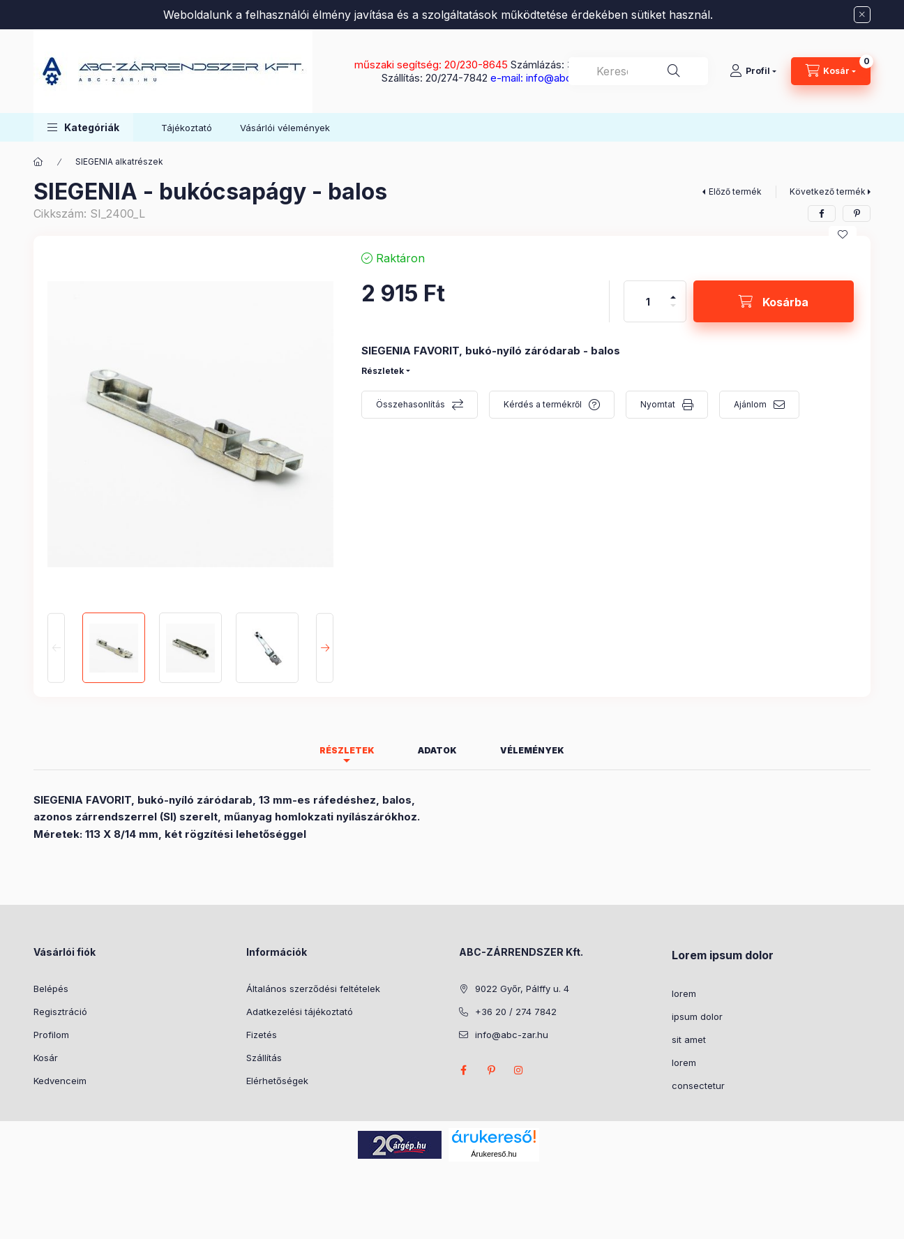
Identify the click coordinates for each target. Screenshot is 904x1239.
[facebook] (822, 213)
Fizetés (261, 1034)
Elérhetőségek (277, 1080)
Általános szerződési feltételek (313, 988)
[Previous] (56, 647)
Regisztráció (60, 1011)
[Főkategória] (38, 162)
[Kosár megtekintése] (831, 71)
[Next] (324, 647)
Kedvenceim (59, 1080)
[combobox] (638, 71)
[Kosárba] (773, 301)
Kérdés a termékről (543, 404)
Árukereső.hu (493, 1154)
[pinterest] (857, 213)
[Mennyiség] (648, 301)
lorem (684, 993)
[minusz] (673, 311)
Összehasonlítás (410, 404)
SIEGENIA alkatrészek (119, 161)
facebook (463, 1070)
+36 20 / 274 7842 (516, 1011)
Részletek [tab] (347, 750)
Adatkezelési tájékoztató (299, 1011)
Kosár (45, 1057)
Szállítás (264, 1057)
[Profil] (753, 71)
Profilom (51, 1034)
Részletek (382, 371)
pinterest (491, 1070)
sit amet (689, 1039)
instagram (519, 1070)
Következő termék (828, 191)
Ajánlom (750, 404)
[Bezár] (862, 14)
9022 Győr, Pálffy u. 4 (522, 988)
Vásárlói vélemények (285, 127)
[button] (83, 127)
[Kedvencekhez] (843, 234)
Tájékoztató (186, 127)
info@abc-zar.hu (511, 1034)
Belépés (50, 988)
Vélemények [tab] (532, 750)
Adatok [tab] (437, 750)
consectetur (698, 1085)
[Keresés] (674, 71)
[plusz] (673, 291)
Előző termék (735, 191)
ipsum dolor (697, 1016)
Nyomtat (657, 404)
